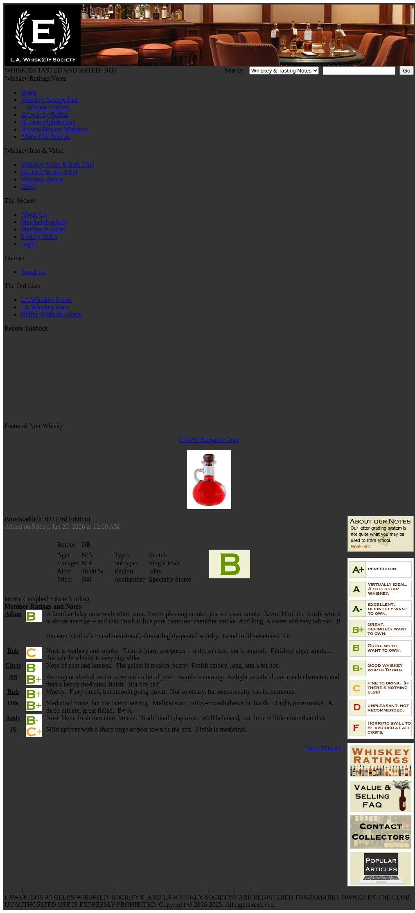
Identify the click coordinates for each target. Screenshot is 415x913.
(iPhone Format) (48, 107)
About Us (33, 214)
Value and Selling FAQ (82, 889)
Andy (12, 717)
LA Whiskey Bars (44, 307)
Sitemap (266, 889)
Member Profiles (43, 229)
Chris (13, 665)
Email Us (33, 271)
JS (12, 729)
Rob (13, 691)
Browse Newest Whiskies (54, 129)
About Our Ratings (46, 136)
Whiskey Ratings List (49, 99)
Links (28, 186)
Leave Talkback (323, 748)
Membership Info (44, 221)
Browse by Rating (44, 114)
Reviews (36, 889)
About (243, 889)
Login (28, 243)
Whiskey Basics (42, 179)
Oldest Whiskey (185, 889)
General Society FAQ (49, 171)
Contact (221, 889)
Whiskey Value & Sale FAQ (58, 164)
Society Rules (39, 236)
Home (29, 92)
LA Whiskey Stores (46, 299)
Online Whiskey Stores (51, 314)
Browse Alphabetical (48, 121)
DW (13, 703)
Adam (13, 613)
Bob (13, 650)
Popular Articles (138, 889)
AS (13, 676)
